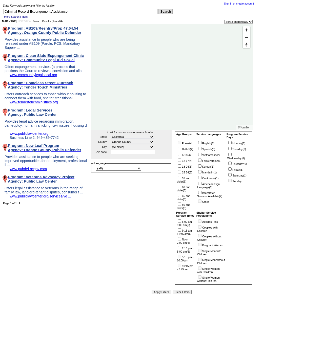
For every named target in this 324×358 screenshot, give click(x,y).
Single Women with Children (208, 270)
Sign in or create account (239, 3)
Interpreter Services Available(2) (209, 194)
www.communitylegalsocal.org (33, 75)
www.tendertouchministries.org (34, 102)
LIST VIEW (24, 21)
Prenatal (187, 143)
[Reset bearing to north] (246, 44)
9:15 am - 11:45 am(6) (185, 232)
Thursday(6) (239, 163)
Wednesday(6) (236, 158)
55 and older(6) (183, 180)
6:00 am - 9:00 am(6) (185, 223)
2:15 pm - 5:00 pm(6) (185, 250)
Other (205, 201)
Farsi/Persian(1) (211, 160)
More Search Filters (16, 16)
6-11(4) (186, 154)
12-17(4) (187, 160)
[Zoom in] (246, 30)
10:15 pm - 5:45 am (185, 267)
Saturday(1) (239, 175)
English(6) (208, 143)
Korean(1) (208, 166)
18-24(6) (187, 166)
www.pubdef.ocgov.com (28, 169)
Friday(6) (237, 169)
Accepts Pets (210, 221)
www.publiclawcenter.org (29, 133)
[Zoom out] (246, 37)
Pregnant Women (212, 245)
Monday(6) (238, 143)
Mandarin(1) (209, 172)
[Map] (172, 77)
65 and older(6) (183, 197)
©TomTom (244, 127)
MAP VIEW (9, 21)
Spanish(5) (208, 149)
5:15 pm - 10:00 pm (185, 259)
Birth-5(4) (187, 149)
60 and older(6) (183, 189)
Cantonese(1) (210, 178)
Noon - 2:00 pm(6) (183, 241)
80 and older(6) (183, 206)
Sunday (236, 181)
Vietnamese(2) (211, 154)
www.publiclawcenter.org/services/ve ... (40, 196)
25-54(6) (187, 172)
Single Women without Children (208, 279)
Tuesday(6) (239, 149)
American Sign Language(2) (208, 186)
